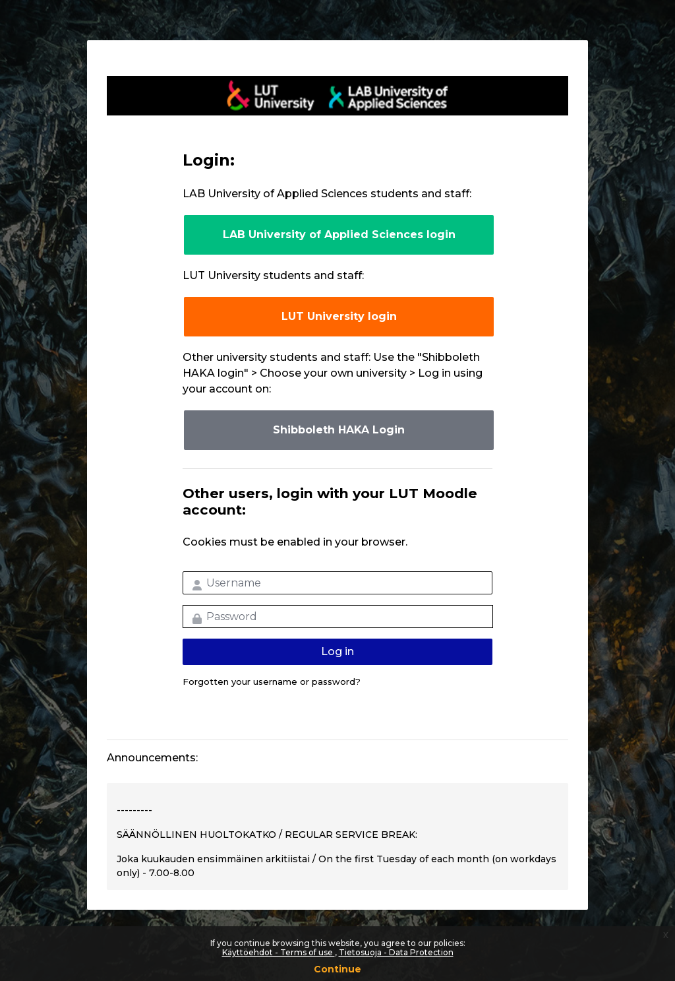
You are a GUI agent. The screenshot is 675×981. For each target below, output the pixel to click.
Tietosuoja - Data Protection (396, 952)
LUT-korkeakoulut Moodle (337, 95)
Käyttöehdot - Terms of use (278, 952)
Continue (337, 969)
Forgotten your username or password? (272, 681)
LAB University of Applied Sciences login (339, 234)
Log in (337, 651)
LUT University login (339, 316)
